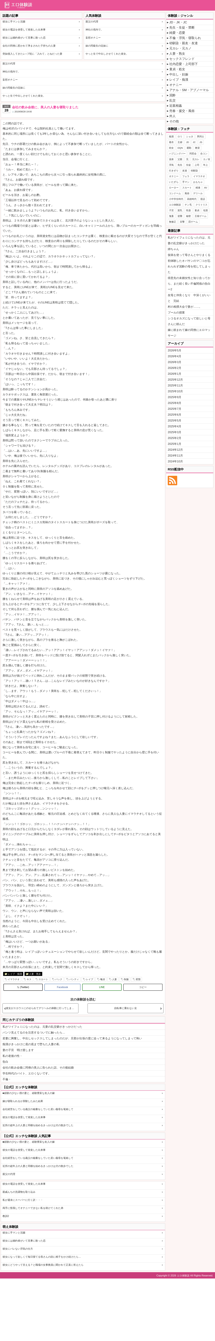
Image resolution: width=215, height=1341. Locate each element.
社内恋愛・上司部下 (183, 64)
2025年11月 (175, 385)
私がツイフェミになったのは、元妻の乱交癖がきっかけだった (42, 1026)
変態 (138, 979)
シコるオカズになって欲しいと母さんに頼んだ (189, 321)
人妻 (114, 979)
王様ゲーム (200, 216)
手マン (185, 182)
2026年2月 (174, 368)
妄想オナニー (93, 37)
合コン (203, 153)
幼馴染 (194, 170)
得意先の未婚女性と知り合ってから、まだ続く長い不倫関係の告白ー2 (189, 283)
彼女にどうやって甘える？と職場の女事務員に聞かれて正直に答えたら (43, 1264)
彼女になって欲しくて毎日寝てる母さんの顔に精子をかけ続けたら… (42, 1256)
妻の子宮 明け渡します (18, 1050)
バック (58, 979)
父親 (180, 159)
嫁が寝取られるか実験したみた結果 (23, 1101)
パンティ (74, 979)
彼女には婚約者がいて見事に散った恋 (24, 37)
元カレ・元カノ (180, 48)
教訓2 (6, 1216)
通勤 (189, 147)
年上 (205, 165)
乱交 (172, 100)
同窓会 (193, 153)
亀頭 (102, 979)
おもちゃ (198, 182)
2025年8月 (174, 403)
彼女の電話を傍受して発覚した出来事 (24, 29)
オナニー (175, 85)
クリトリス (201, 204)
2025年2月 (174, 438)
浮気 (171, 165)
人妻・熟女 (35, 974)
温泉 (171, 159)
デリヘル (198, 193)
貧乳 (180, 210)
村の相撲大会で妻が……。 (185, 306)
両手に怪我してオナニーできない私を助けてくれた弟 (33, 1208)
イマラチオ (14, 979)
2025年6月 (174, 414)
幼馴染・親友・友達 (183, 43)
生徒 (188, 165)
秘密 (188, 216)
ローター (173, 187)
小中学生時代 (176, 199)
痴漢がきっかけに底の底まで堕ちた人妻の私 (31, 1044)
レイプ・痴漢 (15, 974)
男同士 (200, 136)
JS (201, 142)
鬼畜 (171, 216)
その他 (174, 121)
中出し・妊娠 (178, 74)
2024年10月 (175, 461)
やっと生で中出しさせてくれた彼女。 (107, 53)
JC (194, 142)
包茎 (205, 210)
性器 (188, 210)
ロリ (180, 136)
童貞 (197, 210)
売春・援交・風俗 (182, 111)
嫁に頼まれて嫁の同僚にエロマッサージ (189, 332)
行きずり (173, 170)
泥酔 (172, 95)
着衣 (171, 142)
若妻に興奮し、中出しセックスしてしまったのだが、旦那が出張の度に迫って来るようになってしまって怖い (72, 1038)
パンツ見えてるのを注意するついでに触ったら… (34, 1032)
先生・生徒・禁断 (182, 27)
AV (205, 187)
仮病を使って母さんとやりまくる (189, 255)
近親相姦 (175, 105)
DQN (180, 147)
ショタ (189, 136)
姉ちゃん (173, 249)
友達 (184, 170)
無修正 (172, 221)
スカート (43, 979)
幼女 (171, 147)
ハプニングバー (177, 153)
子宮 (171, 210)
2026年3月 (174, 362)
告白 (5, 1061)
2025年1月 (174, 443)
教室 (197, 147)
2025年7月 (174, 408)
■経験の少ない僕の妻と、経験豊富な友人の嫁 (29, 1093)
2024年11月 (175, 455)
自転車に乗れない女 (125, 1008)
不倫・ (7, 1079)
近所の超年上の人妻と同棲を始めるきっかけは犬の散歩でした (38, 1125)
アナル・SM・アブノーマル (189, 90)
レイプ (89, 979)
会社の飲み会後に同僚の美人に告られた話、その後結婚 (38, 1067)
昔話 (202, 199)
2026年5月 (174, 350)
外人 (172, 116)
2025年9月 (174, 397)
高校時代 (192, 199)
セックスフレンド (182, 58)
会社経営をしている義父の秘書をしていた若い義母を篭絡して (38, 1109)
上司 (197, 165)
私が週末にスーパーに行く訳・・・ (23, 1200)
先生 (180, 165)
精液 (198, 187)
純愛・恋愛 (177, 32)
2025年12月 (175, 379)
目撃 (182, 221)
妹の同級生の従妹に (97, 45)
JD (187, 142)
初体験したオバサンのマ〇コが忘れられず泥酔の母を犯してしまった (189, 266)
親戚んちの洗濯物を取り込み (19, 1192)
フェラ (185, 176)
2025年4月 (174, 426)
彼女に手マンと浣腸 (14, 21)
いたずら (173, 182)
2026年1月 (174, 373)
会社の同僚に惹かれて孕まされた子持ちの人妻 (29, 45)
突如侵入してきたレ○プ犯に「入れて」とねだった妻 (32, 53)
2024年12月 (175, 449)
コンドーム (175, 193)
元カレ (195, 159)
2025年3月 (174, 432)
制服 (126, 979)
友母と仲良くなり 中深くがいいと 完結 (189, 298)
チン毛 (188, 204)
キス (29, 979)
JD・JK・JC (178, 22)
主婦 (180, 142)
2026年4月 (174, 356)
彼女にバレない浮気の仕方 (18, 1248)
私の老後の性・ (12, 1055)
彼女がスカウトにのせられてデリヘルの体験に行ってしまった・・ (42, 1008)
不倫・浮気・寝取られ (185, 38)
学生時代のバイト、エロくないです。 (27, 1073)
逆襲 (180, 216)
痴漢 (171, 136)
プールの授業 (176, 312)
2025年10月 (175, 391)
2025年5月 (174, 420)
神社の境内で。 (94, 29)
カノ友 (206, 159)
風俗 (187, 193)
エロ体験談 (175, 204)
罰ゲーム (193, 221)
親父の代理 (92, 21)
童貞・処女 (177, 69)
